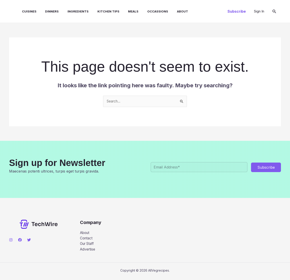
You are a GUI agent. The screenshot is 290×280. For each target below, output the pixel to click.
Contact (86, 239)
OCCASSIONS (146, 11)
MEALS (123, 11)
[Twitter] (29, 240)
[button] (236, 11)
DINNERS (46, 11)
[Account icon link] (259, 11)
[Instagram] (11, 240)
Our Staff (88, 244)
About (169, 11)
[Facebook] (20, 240)
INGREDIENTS (71, 11)
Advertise (88, 250)
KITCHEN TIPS (100, 11)
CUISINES (25, 11)
